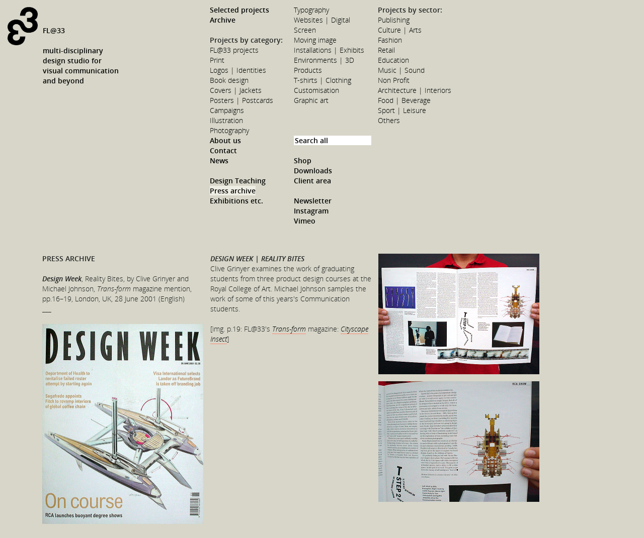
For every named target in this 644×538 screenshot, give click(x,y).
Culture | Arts (400, 30)
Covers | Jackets (236, 90)
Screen (305, 30)
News (219, 160)
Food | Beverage (404, 100)
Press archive (233, 190)
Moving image (315, 40)
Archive (222, 20)
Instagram (311, 211)
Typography (311, 10)
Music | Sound (401, 70)
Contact (223, 150)
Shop (302, 160)
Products (308, 70)
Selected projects (239, 10)
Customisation (316, 90)
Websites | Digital (322, 20)
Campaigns (227, 110)
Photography (229, 130)
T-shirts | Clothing (322, 80)
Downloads (313, 170)
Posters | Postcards (241, 100)
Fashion (390, 40)
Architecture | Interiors (414, 90)
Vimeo (304, 221)
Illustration (226, 120)
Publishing (394, 20)
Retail (386, 50)
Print (217, 60)
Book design (229, 80)
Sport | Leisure (402, 110)
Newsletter (313, 200)
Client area (312, 180)
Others (389, 120)
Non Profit (394, 80)
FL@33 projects (234, 50)
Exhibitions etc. (236, 200)
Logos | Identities (238, 70)
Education (393, 60)
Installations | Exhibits (329, 50)
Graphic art (311, 100)
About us (225, 140)
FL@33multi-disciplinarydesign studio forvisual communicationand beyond (81, 55)
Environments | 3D (324, 60)
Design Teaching (238, 180)
